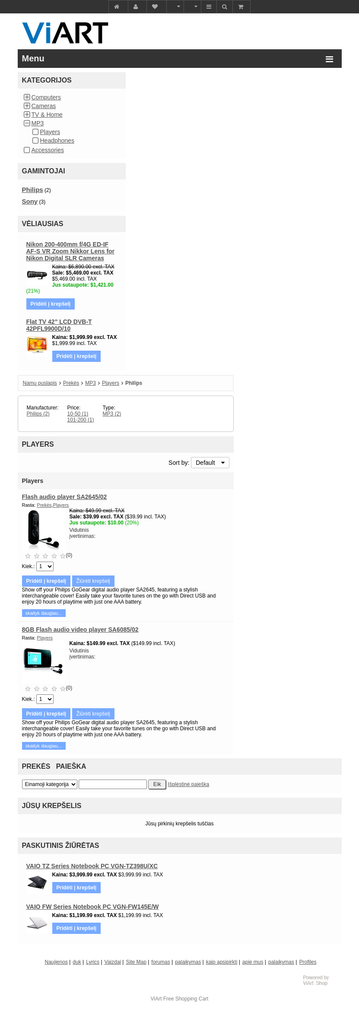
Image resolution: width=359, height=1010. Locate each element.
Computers (46, 97)
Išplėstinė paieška (188, 784)
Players (50, 131)
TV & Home (47, 114)
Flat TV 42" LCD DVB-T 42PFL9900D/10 (59, 325)
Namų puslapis (40, 383)
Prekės (71, 383)
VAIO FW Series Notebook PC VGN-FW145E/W (92, 906)
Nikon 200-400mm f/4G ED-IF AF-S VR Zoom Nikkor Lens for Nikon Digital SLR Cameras (70, 251)
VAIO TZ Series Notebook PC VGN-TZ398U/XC (92, 866)
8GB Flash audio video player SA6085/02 (80, 629)
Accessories (48, 150)
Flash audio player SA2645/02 (64, 496)
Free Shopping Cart (186, 999)
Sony (30, 201)
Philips (32, 189)
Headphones (57, 140)
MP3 (38, 123)
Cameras (44, 105)
